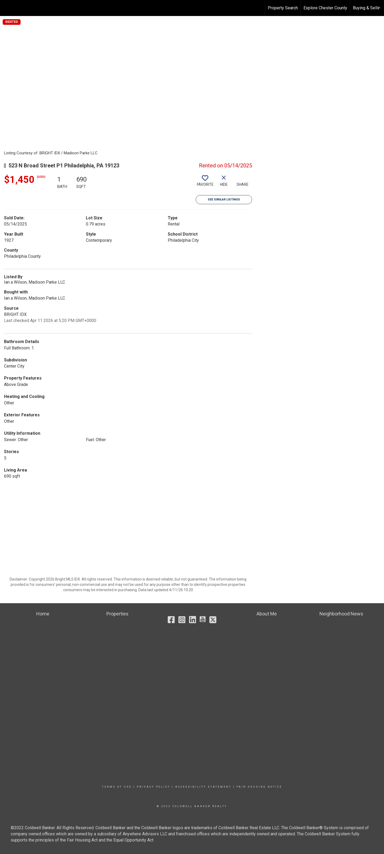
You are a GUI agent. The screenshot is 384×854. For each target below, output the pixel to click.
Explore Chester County (325, 7)
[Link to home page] (7, 8)
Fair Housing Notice (259, 786)
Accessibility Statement (203, 786)
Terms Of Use (117, 786)
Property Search (283, 7)
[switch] (205, 183)
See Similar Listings (224, 199)
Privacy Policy (153, 786)
